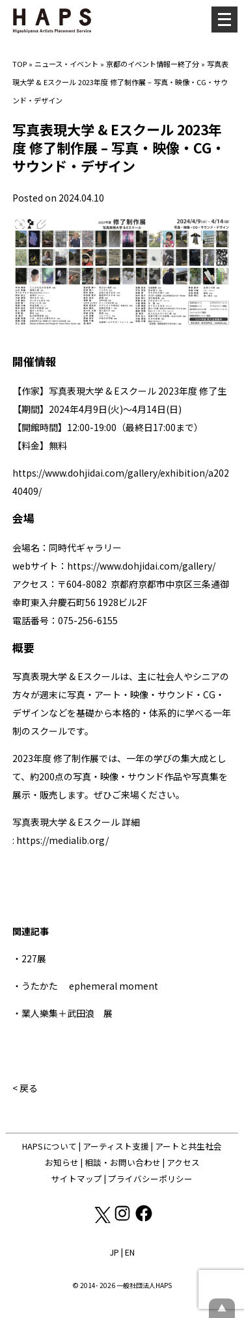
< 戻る (25, 1087)
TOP (19, 64)
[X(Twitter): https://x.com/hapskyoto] (102, 1219)
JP (114, 1252)
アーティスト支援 (116, 1146)
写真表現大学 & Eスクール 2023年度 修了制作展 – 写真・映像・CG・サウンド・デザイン (120, 82)
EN (130, 1252)
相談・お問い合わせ (123, 1162)
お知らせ (62, 1162)
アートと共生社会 (188, 1146)
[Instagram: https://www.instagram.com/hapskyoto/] (123, 1219)
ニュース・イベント (66, 64)
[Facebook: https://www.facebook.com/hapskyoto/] (144, 1219)
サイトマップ (76, 1178)
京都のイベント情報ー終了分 (152, 64)
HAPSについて (49, 1146)
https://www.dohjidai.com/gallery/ (141, 565)
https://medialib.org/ (62, 840)
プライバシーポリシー (150, 1178)
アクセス (183, 1162)
